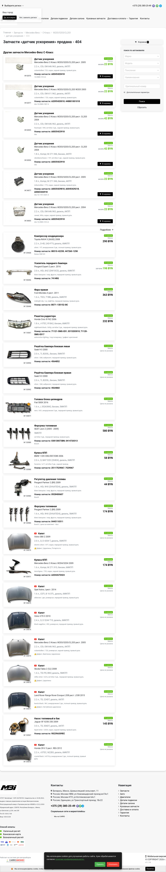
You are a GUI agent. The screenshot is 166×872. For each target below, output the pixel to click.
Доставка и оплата (117, 18)
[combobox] (142, 56)
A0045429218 (72, 189)
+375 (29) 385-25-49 (141, 5)
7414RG (55, 278)
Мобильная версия (155, 856)
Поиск (142, 101)
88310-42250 (57, 251)
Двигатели (43, 18)
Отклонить (113, 864)
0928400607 (57, 494)
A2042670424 (58, 575)
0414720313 (72, 441)
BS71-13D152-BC (59, 305)
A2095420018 (58, 101)
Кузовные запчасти (95, 18)
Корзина (142, 42)
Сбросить (142, 107)
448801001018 (72, 101)
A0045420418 (58, 74)
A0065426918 (41, 192)
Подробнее (106, 230)
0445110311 (57, 521)
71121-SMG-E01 (59, 331)
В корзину (105, 76)
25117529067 (57, 468)
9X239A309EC (58, 733)
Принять (100, 864)
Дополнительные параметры (136, 92)
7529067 (69, 468)
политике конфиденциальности (69, 859)
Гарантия (133, 18)
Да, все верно (9, 18)
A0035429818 (58, 189)
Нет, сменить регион (28, 18)
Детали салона (77, 18)
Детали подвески (59, 18)
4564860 (55, 388)
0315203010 (74, 331)
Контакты (144, 18)
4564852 (55, 361)
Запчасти (123, 791)
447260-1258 (71, 251)
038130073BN (58, 441)
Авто (121, 794)
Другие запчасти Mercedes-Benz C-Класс (28, 52)
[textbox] (141, 56)
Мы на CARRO (59, 816)
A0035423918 (58, 131)
